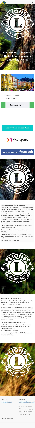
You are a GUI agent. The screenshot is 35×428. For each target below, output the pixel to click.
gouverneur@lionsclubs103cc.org (26, 402)
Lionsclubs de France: (6, 401)
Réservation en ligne (17, 105)
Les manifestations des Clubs (17, 128)
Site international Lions (6, 402)
